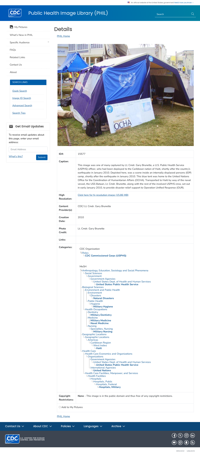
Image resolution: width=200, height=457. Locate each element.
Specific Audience (20, 42)
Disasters (96, 295)
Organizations (95, 356)
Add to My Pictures (72, 407)
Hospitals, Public (102, 381)
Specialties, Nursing (102, 328)
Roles (85, 253)
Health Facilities (97, 376)
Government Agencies (103, 278)
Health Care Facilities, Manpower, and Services (111, 373)
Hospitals (96, 378)
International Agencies (103, 367)
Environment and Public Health (102, 290)
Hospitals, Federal (106, 384)
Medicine (93, 317)
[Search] (172, 14)
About (13, 72)
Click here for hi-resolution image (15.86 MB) (103, 195)
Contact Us (16, 64)
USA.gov (191, 451)
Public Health (95, 301)
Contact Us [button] (14, 426)
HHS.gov (180, 451)
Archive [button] (118, 426)
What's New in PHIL (21, 35)
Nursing (92, 326)
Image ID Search (21, 98)
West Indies (100, 345)
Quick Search (19, 91)
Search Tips (19, 113)
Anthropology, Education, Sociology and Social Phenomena (115, 270)
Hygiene (95, 303)
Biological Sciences (93, 287)
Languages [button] (93, 426)
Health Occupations (96, 309)
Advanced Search (22, 105)
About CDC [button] (42, 426)
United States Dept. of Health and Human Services (122, 281)
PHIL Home (63, 36)
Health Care (89, 351)
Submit (42, 157)
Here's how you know (184, 3)
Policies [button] (68, 426)
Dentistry (93, 312)
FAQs (13, 49)
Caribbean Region (101, 342)
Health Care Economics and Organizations (108, 353)
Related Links (17, 57)
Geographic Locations (94, 334)
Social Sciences (93, 273)
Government (95, 276)
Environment (95, 292)
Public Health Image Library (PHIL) (68, 13)
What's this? (16, 156)
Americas (93, 340)
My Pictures (18, 27)
